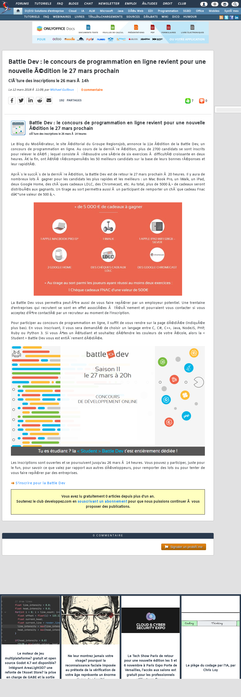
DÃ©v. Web (135, 11)
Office (200, 11)
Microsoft (106, 11)
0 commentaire (92, 90)
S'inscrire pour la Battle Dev (40, 483)
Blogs (73, 4)
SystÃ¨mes (231, 11)
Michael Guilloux (62, 90)
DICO (175, 17)
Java (120, 11)
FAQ (59, 4)
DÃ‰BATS (151, 17)
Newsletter (109, 4)
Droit (167, 4)
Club (181, 4)
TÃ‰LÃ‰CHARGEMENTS (105, 17)
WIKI (164, 17)
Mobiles (214, 11)
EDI (150, 11)
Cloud (72, 11)
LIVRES (79, 17)
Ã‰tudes (150, 4)
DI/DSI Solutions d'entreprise (44, 11)
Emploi (130, 4)
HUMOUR (190, 17)
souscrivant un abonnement (102, 501)
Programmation (168, 11)
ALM (92, 11)
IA (82, 11)
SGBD (187, 11)
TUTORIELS (32, 17)
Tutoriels (43, 4)
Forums (22, 4)
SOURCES (133, 17)
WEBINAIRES (62, 17)
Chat (88, 4)
